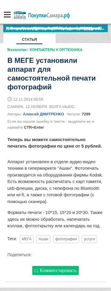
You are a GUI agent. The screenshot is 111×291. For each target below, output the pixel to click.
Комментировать (55, 270)
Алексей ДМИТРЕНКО (43, 114)
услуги (89, 239)
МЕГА (26, 239)
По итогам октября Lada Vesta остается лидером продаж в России (57, 28)
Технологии (16, 49)
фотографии (66, 239)
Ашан (43, 239)
